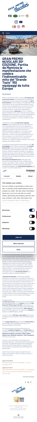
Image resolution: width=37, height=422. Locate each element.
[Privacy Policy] (14, 408)
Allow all (18, 237)
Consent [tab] (7, 176)
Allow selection (18, 243)
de (23, 27)
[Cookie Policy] (22, 408)
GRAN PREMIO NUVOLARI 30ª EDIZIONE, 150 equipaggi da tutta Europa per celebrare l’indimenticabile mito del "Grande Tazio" (18, 371)
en (18, 27)
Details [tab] (18, 176)
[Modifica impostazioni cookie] (18, 409)
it (14, 27)
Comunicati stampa (28, 377)
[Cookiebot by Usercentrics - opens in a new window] (26, 171)
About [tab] (30, 176)
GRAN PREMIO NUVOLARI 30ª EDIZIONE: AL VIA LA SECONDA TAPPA (16, 363)
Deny (18, 249)
